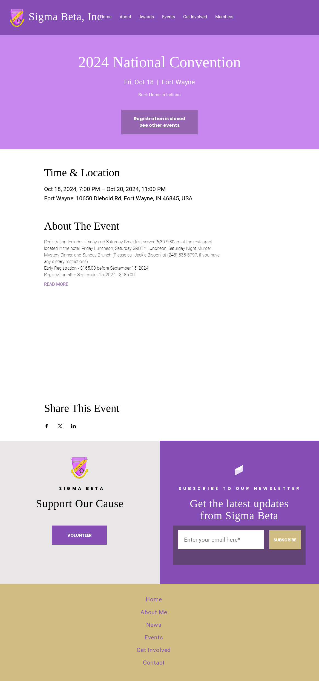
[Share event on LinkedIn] (73, 426)
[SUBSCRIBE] (285, 539)
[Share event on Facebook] (46, 426)
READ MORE (56, 284)
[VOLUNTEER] (79, 535)
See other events (159, 125)
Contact (154, 662)
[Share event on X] (60, 426)
